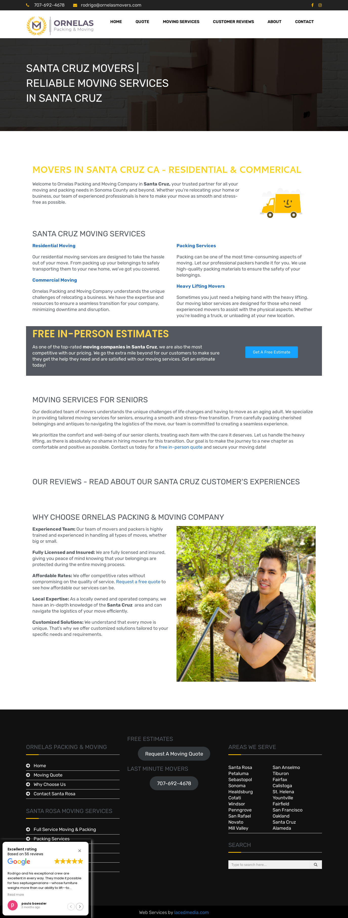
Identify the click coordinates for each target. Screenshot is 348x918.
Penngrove (240, 810)
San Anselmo (286, 767)
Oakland (281, 816)
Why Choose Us (50, 784)
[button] (79, 850)
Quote (142, 21)
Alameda (282, 828)
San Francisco (287, 810)
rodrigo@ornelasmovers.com (111, 5)
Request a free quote (138, 582)
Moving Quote (48, 775)
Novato (235, 822)
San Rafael (239, 816)
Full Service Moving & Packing (65, 829)
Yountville (283, 798)
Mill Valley (238, 828)
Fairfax (280, 779)
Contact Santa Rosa (54, 794)
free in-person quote (181, 447)
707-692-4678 (48, 5)
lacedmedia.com (191, 912)
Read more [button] (16, 895)
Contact (304, 21)
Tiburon (281, 773)
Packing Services (52, 839)
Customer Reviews (233, 21)
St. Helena (283, 792)
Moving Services (181, 21)
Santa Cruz (284, 822)
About (274, 21)
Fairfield (281, 804)
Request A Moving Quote (174, 754)
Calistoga (282, 785)
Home (116, 21)
